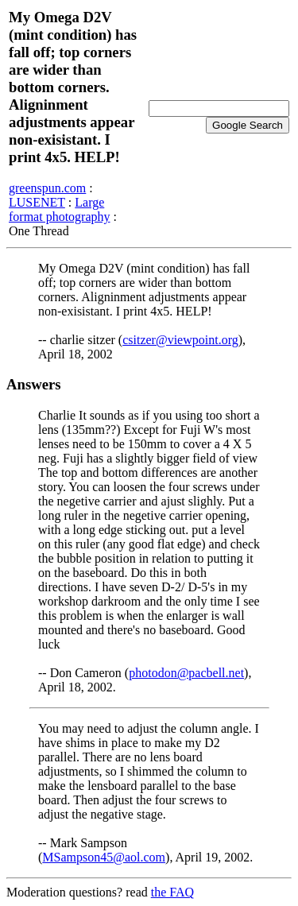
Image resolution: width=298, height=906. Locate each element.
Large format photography (59, 209)
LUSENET (37, 202)
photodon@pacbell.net (186, 673)
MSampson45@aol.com (103, 857)
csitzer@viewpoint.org (180, 340)
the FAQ (172, 892)
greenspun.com (47, 188)
